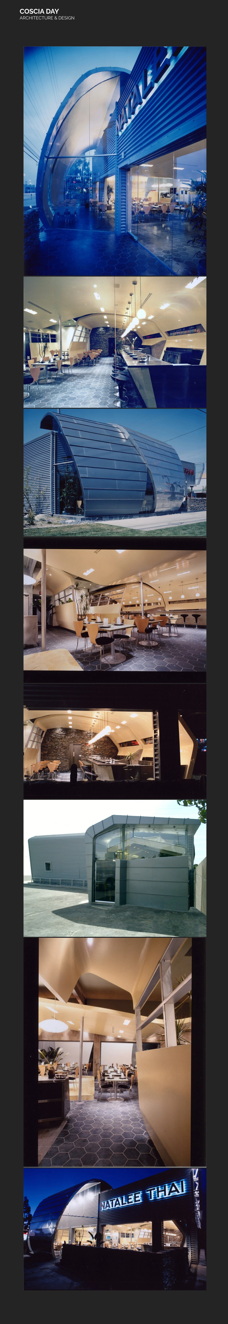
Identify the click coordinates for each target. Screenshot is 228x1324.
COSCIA (33, 11)
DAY (52, 11)
